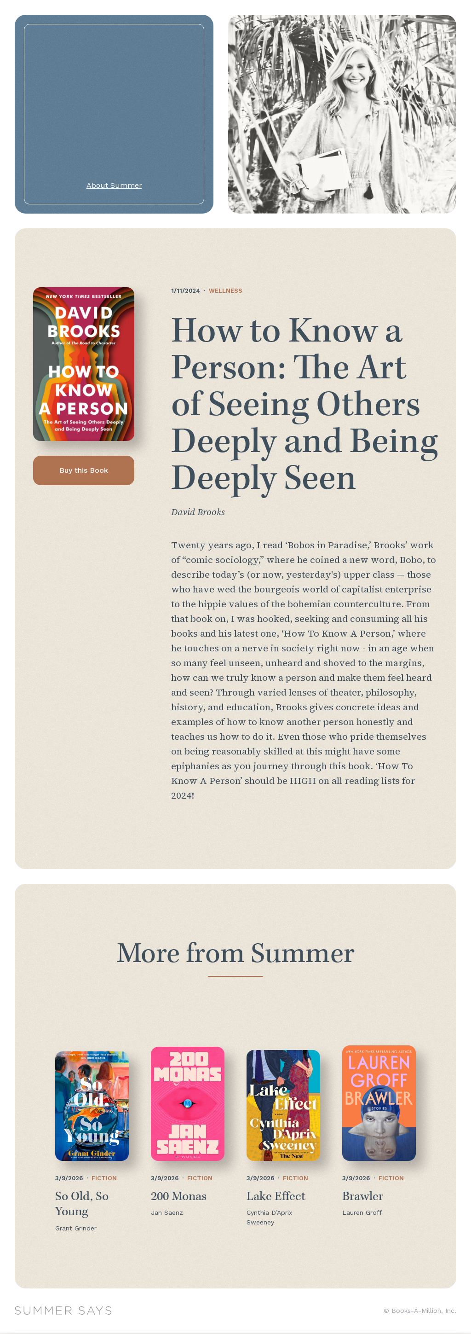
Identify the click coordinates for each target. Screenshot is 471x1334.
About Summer (114, 185)
